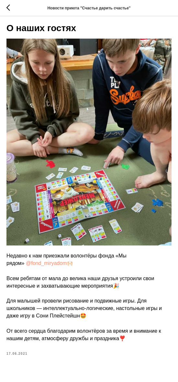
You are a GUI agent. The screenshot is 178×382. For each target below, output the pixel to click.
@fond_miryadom (46, 263)
